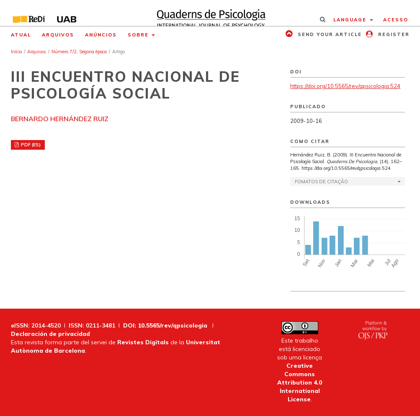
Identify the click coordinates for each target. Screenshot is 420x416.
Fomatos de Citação (321, 182)
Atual (21, 35)
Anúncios (101, 35)
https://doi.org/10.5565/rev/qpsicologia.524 (345, 86)
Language (350, 20)
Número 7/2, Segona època (79, 51)
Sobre (139, 35)
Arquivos (58, 35)
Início (16, 51)
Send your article (329, 34)
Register (393, 34)
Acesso (395, 20)
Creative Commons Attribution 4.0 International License (299, 382)
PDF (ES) (30, 145)
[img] (210, 13)
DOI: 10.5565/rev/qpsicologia (165, 325)
